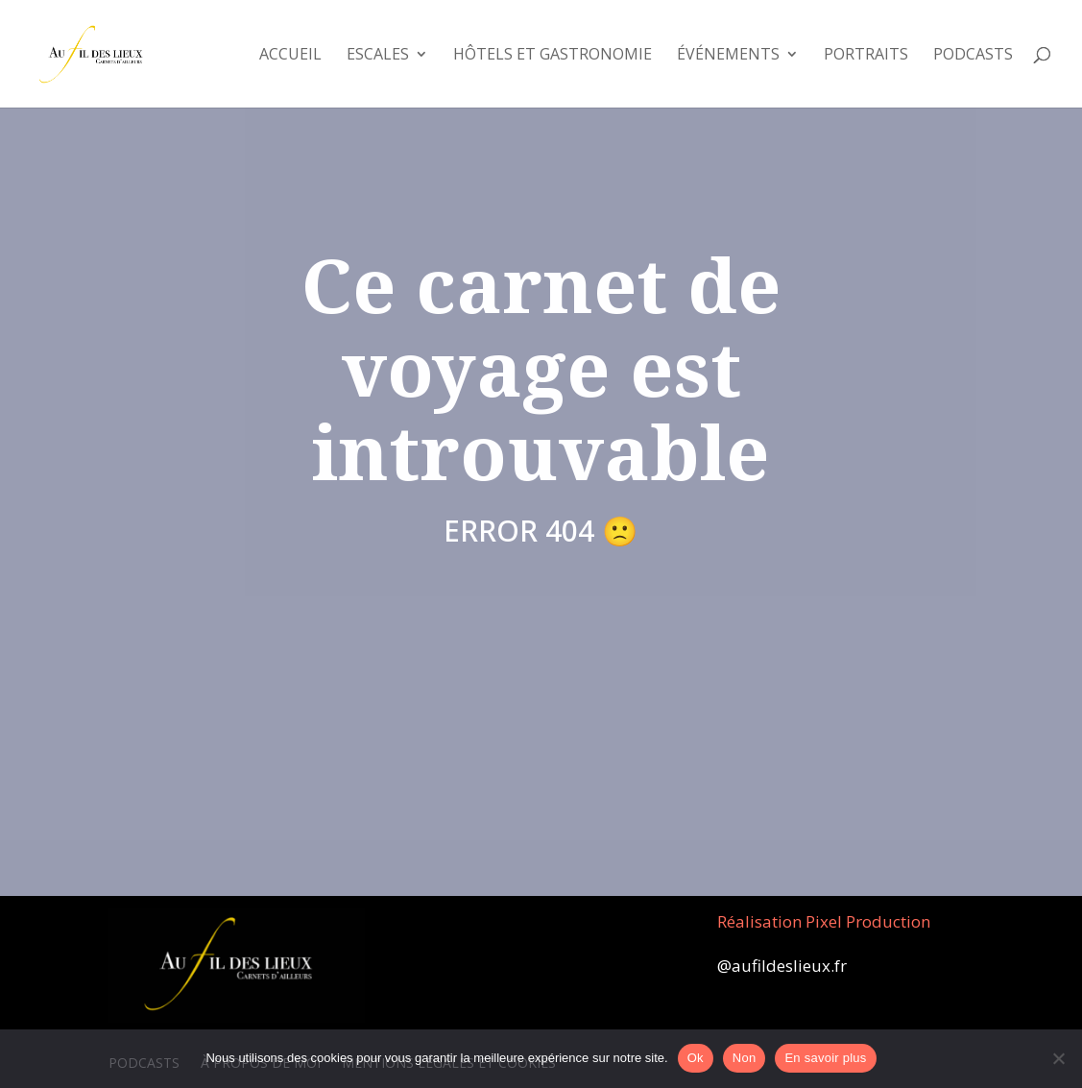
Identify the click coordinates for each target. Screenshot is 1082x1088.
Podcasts (973, 55)
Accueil (290, 55)
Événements (728, 55)
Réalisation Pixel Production (823, 921)
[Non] (1058, 1058)
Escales (378, 55)
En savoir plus (825, 1058)
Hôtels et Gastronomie (552, 55)
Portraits (866, 55)
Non (745, 1058)
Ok (695, 1058)
